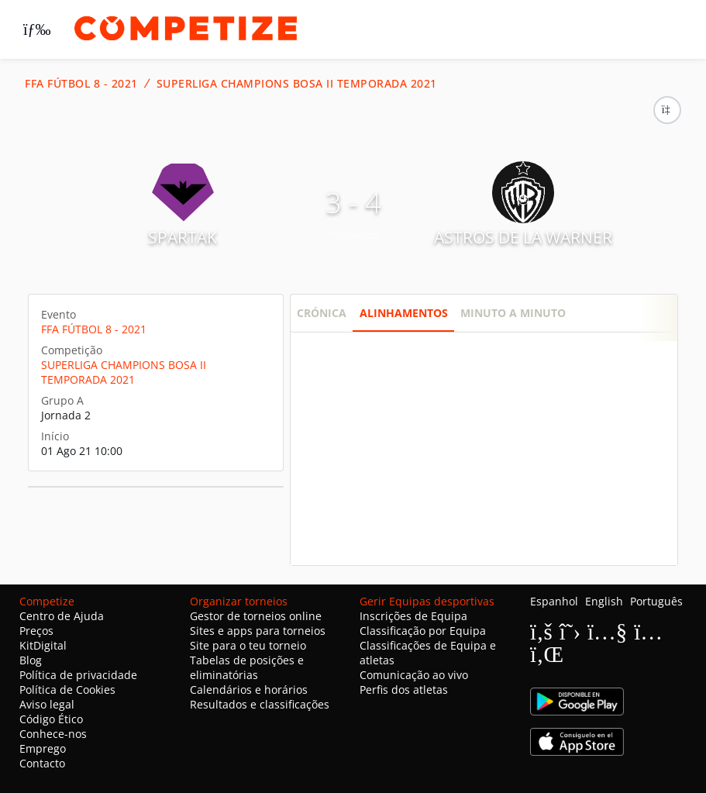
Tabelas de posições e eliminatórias (247, 667)
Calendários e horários (249, 689)
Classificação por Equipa (423, 630)
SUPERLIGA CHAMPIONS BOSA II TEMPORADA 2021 (297, 84)
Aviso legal (46, 704)
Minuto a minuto (513, 312)
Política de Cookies (67, 689)
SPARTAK (182, 237)
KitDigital (43, 645)
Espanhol (554, 601)
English (604, 601)
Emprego (42, 748)
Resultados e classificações (259, 704)
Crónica (321, 312)
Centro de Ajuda (61, 616)
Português (656, 601)
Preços (36, 630)
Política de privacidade (78, 674)
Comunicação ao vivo (414, 674)
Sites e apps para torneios (257, 630)
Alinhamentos (404, 312)
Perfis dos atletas (404, 689)
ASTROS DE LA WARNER (523, 237)
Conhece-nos (53, 733)
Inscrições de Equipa (413, 616)
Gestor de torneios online (256, 616)
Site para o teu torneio (248, 645)
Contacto (42, 763)
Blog (30, 660)
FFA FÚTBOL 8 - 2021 (81, 84)
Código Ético (51, 719)
